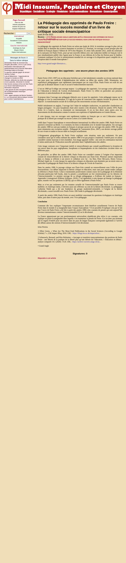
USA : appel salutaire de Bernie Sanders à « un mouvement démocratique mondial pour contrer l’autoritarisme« (18, 97)
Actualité (19, 38)
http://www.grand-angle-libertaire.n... (52, 63)
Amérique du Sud (19, 48)
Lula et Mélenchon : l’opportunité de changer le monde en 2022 (16, 77)
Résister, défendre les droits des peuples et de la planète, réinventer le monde (18, 81)
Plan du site (19, 22)
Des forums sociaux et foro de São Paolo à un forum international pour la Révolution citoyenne (18, 86)
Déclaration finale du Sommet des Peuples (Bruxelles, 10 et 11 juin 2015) (17, 64)
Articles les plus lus (18, 26)
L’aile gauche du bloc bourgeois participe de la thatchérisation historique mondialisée (18, 91)
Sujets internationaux (19, 52)
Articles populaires (19, 24)
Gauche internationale (18, 46)
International (19, 36)
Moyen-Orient (19, 50)
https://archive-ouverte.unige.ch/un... (86, 242)
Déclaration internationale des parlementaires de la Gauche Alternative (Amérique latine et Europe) (18, 68)
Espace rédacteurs (18, 29)
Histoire (18, 43)
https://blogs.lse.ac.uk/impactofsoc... (87, 233)
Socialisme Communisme (19, 41)
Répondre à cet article (47, 258)
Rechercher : (9, 33)
